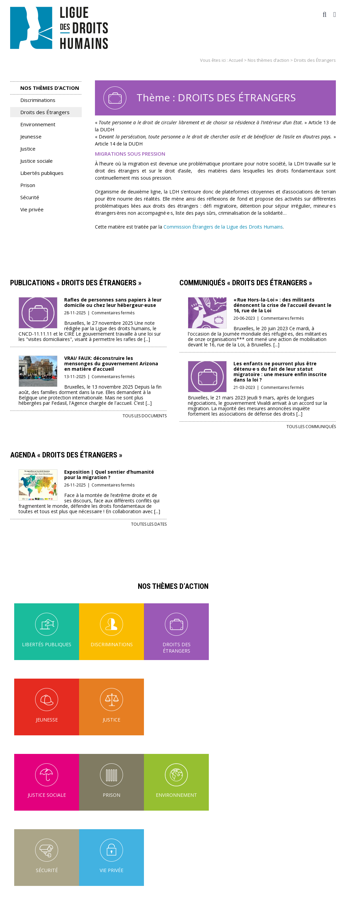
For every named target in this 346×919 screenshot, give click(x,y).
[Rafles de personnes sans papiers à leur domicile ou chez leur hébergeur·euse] (38, 301)
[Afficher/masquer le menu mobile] (334, 14)
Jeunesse (31, 136)
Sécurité (29, 197)
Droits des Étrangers (45, 112)
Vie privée (32, 209)
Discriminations (37, 100)
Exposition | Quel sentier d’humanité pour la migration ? (109, 474)
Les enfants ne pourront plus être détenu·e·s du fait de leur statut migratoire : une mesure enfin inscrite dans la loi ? (280, 371)
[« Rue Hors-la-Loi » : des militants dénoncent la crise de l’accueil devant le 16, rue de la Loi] (207, 301)
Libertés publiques (42, 172)
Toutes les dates (149, 524)
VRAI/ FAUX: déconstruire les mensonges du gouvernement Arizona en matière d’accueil (111, 363)
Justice (27, 148)
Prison (27, 185)
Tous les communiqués (311, 426)
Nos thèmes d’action (268, 60)
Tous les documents (145, 416)
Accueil (236, 60)
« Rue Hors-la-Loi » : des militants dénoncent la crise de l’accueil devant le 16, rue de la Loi (282, 305)
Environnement (37, 124)
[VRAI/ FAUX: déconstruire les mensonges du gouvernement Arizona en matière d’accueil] (38, 360)
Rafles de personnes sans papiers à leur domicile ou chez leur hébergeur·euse (113, 302)
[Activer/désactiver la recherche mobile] (325, 14)
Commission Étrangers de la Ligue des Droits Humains (222, 227)
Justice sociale (36, 160)
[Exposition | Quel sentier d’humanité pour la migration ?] (38, 474)
